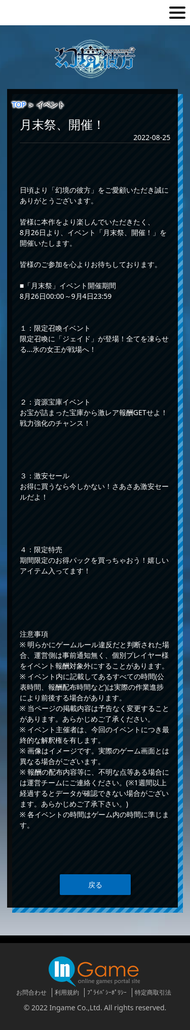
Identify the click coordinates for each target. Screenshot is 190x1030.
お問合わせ (31, 992)
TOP (19, 104)
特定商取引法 (153, 992)
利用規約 (67, 992)
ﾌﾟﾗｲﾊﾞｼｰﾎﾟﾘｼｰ (107, 992)
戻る (95, 884)
